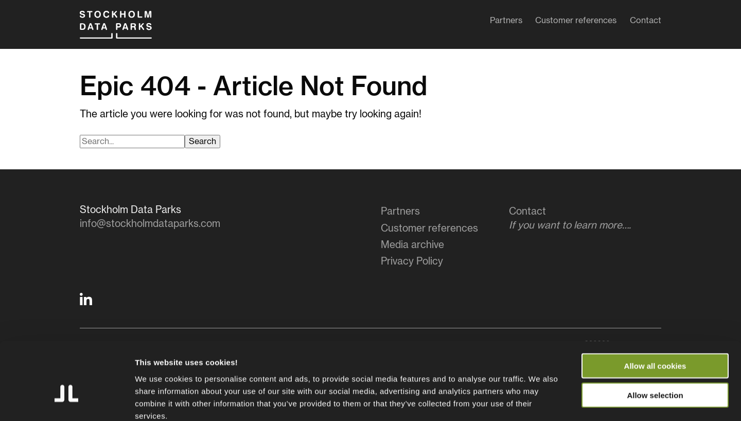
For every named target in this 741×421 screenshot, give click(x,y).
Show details (540, 400)
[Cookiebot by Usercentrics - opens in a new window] (67, 401)
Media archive (412, 245)
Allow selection (655, 339)
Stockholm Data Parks (125, 29)
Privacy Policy (412, 262)
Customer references (575, 23)
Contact (645, 23)
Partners (506, 23)
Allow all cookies (655, 309)
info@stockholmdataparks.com (150, 224)
